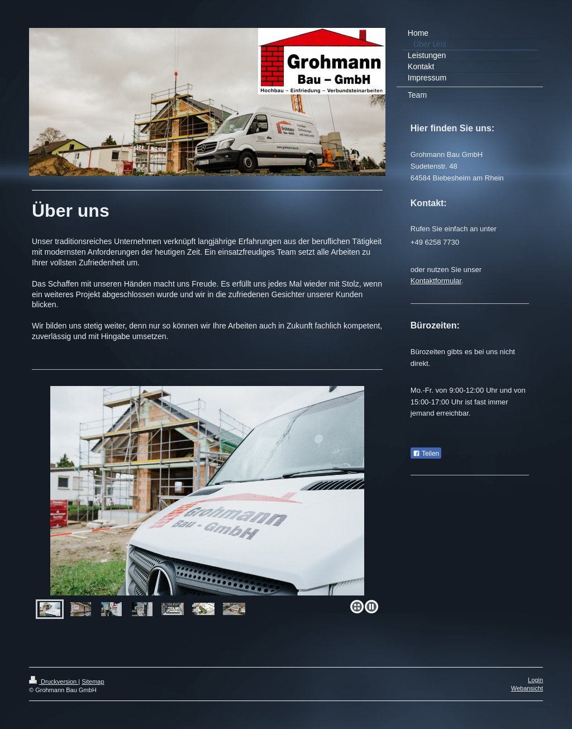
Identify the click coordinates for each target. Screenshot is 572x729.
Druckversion (53, 681)
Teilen (426, 454)
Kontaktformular (436, 281)
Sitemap (93, 681)
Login (535, 679)
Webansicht (527, 688)
